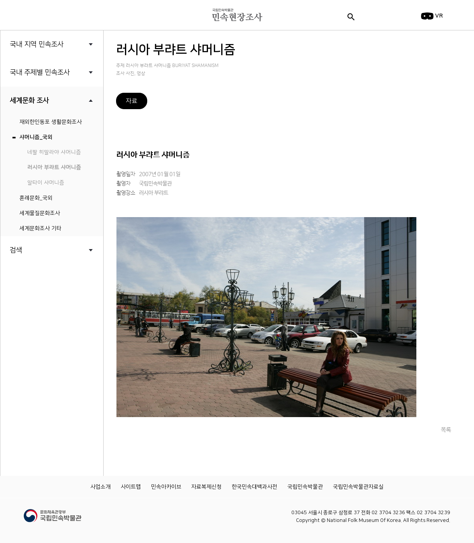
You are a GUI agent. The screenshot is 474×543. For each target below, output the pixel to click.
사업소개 (100, 487)
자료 (131, 100)
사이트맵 (131, 487)
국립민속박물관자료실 (358, 487)
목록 (446, 429)
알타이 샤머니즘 (45, 183)
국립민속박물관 (305, 487)
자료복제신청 (206, 487)
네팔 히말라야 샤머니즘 (54, 152)
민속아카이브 (166, 487)
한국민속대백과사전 (254, 487)
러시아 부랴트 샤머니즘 (54, 167)
